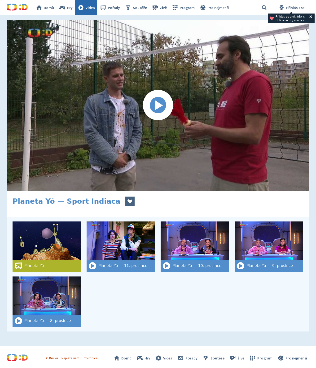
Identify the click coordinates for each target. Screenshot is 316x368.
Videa (86, 7)
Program (183, 7)
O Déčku (52, 358)
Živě (159, 7)
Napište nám (70, 358)
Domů (44, 7)
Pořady (110, 7)
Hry (66, 7)
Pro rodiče (90, 358)
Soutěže (136, 7)
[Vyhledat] (264, 7)
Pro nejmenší (214, 7)
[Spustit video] (158, 105)
